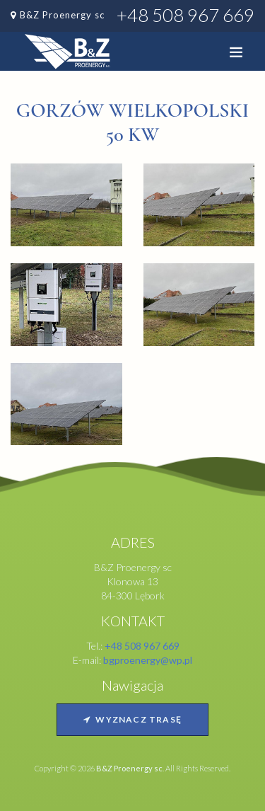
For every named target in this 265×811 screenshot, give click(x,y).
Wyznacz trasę (132, 719)
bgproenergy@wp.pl (147, 660)
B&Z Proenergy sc (62, 15)
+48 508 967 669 (185, 15)
